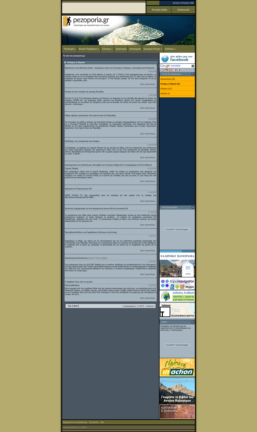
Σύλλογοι (106, 49)
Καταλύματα (135, 49)
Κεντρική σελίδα (159, 10)
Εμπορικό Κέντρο (152, 49)
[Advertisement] (177, 151)
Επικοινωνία (183, 10)
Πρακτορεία (121, 49)
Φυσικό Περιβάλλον (88, 49)
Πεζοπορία (69, 49)
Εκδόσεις (169, 49)
